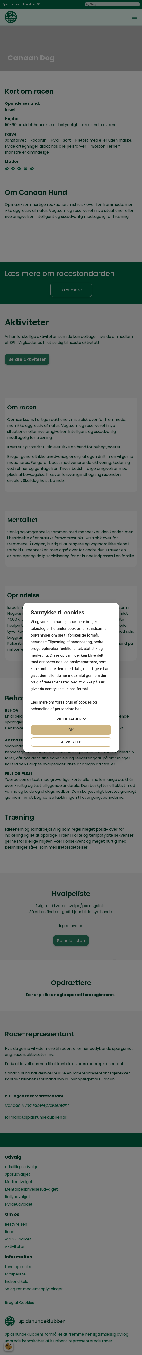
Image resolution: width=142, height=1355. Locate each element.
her (77, 709)
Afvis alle (71, 742)
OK (71, 730)
